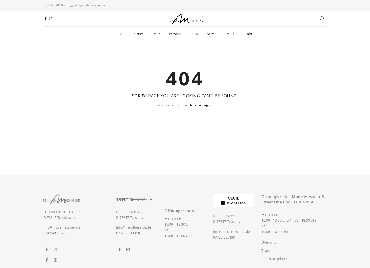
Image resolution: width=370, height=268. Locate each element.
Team (156, 34)
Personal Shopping (184, 34)
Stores (139, 34)
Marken (233, 34)
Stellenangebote (274, 258)
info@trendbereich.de (133, 227)
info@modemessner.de (61, 227)
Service (212, 34)
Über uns (268, 242)
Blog (250, 34)
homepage (200, 105)
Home (121, 34)
